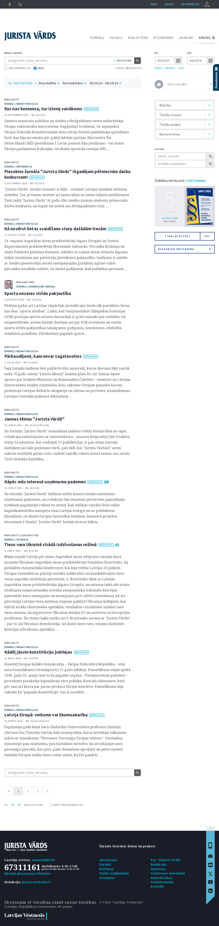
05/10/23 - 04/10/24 (104, 83)
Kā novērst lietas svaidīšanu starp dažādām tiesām (55, 229)
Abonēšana (108, 860)
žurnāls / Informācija (18, 166)
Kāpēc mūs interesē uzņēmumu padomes (45, 482)
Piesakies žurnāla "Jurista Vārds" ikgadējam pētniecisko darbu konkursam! (67, 174)
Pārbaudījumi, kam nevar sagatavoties (43, 356)
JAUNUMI (186, 37)
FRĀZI (39, 68)
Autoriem (158, 869)
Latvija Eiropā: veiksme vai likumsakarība (46, 715)
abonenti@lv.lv (43, 860)
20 (12, 805)
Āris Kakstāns (73, 83)
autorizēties (190, 4)
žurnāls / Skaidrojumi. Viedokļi (35, 286)
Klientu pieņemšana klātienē (27, 873)
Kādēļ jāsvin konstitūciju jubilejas (38, 652)
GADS (181, 68)
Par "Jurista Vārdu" (166, 860)
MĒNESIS (170, 68)
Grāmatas (107, 878)
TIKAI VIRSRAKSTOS (17, 68)
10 (5, 805)
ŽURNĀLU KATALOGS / (180, 180)
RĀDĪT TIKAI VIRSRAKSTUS (66, 804)
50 (19, 805)
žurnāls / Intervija (16, 539)
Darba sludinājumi (114, 873)
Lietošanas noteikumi (168, 873)
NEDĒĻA (159, 68)
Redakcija (158, 864)
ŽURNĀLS (97, 37)
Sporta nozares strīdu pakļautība (37, 293)
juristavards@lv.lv (36, 882)
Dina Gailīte (47, 83)
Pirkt (154, 4)
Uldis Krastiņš (29, 535)
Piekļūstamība (162, 882)
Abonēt (169, 4)
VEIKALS (116, 37)
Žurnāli (105, 864)
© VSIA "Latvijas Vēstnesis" (121, 902)
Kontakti (157, 886)
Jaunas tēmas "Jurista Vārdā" (34, 419)
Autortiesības (161, 878)
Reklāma (106, 869)
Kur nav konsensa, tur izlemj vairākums (43, 109)
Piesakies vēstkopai (184, 249)
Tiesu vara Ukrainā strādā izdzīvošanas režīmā (50, 544)
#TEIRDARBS (163, 37)
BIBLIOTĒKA (138, 37)
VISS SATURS (23, 83)
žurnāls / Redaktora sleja (21, 103)
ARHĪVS (204, 37)
